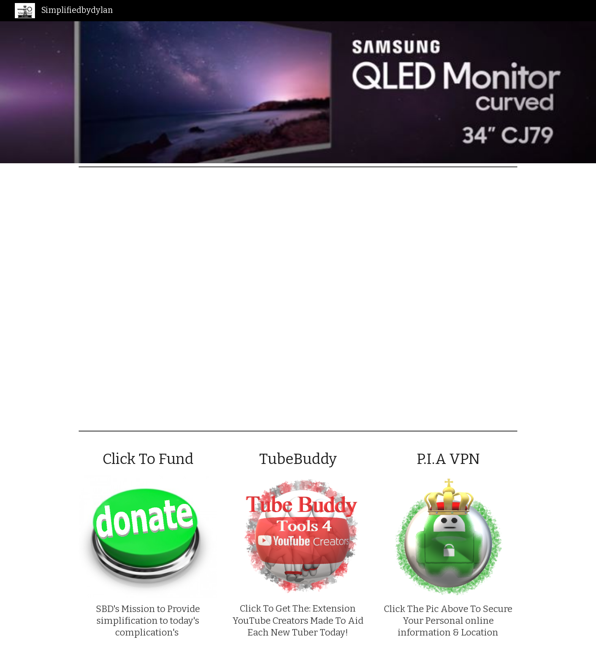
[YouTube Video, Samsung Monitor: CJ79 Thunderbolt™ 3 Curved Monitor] (298, 298)
